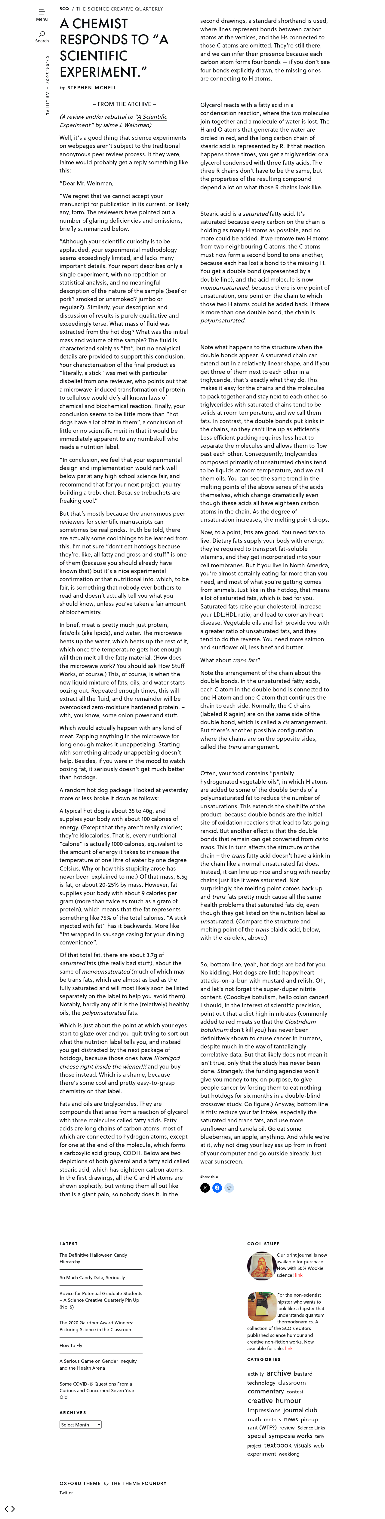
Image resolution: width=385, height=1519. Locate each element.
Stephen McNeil (92, 87)
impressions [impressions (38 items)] (264, 1410)
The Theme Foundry (139, 1483)
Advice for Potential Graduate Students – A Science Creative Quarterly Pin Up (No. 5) (101, 1300)
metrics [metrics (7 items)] (272, 1419)
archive (48, 104)
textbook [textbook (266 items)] (278, 1445)
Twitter (66, 1493)
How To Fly (71, 1345)
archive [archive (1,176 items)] (278, 1372)
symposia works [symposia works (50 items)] (291, 1435)
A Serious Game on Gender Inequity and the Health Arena (98, 1364)
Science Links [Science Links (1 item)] (311, 1427)
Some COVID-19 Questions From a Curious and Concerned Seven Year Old (97, 1390)
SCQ (64, 8)
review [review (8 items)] (287, 1427)
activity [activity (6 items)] (256, 1373)
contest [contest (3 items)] (295, 1391)
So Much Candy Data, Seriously (92, 1277)
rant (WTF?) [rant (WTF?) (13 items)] (262, 1427)
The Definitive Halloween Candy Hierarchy (93, 1258)
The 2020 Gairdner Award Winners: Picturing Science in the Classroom (96, 1325)
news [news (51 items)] (291, 1418)
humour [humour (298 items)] (288, 1400)
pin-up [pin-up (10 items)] (309, 1419)
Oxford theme (80, 1483)
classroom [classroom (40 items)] (292, 1382)
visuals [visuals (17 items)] (302, 1445)
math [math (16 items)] (254, 1419)
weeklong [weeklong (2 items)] (289, 1453)
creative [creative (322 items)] (260, 1400)
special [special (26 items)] (257, 1435)
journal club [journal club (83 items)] (300, 1410)
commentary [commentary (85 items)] (266, 1391)
